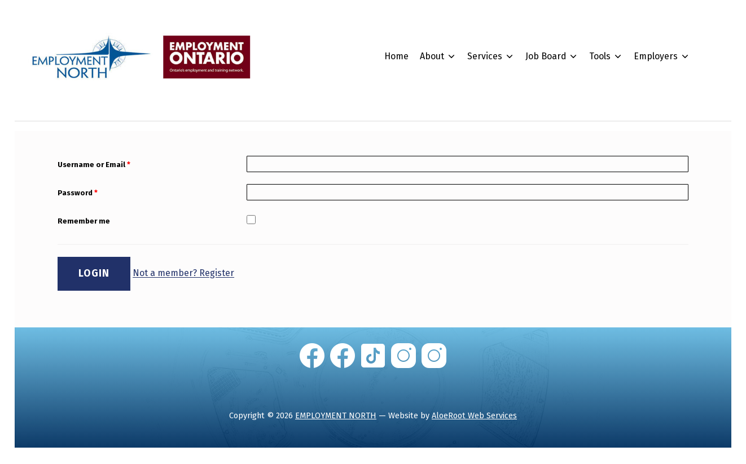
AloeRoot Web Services (474, 417)
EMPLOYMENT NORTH (335, 417)
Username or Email (94, 166)
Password (78, 194)
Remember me (84, 222)
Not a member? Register (183, 274)
